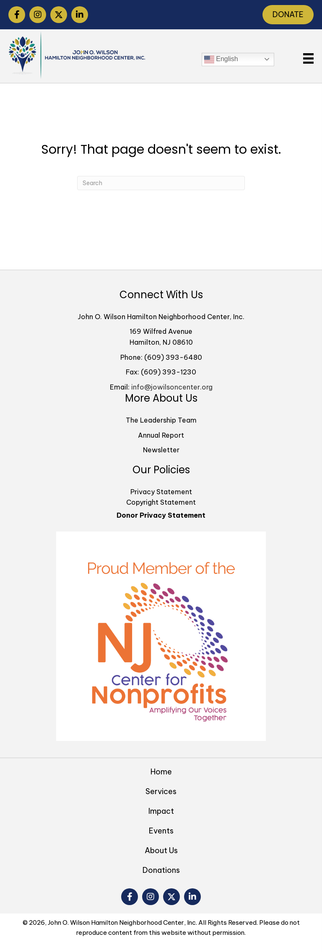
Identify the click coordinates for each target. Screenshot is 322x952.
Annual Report (161, 435)
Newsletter (161, 450)
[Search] (161, 183)
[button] (16, 14)
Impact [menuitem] (161, 811)
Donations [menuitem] (161, 870)
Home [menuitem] (161, 772)
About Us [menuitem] (161, 850)
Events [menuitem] (161, 831)
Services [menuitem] (161, 791)
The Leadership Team (161, 420)
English (221, 59)
